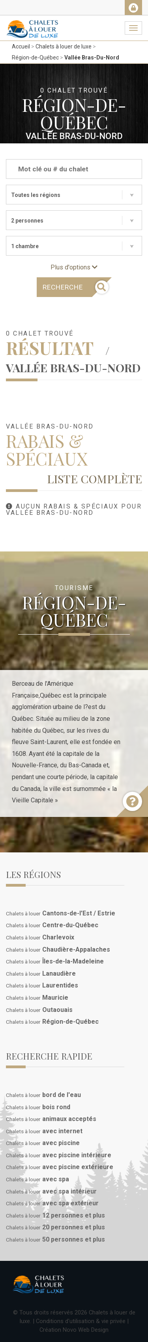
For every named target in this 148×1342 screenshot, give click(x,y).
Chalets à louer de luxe (64, 46)
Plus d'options (74, 267)
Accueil (21, 46)
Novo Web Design (86, 1329)
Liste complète (94, 478)
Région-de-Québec (35, 57)
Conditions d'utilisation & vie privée (81, 1321)
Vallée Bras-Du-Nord (91, 57)
